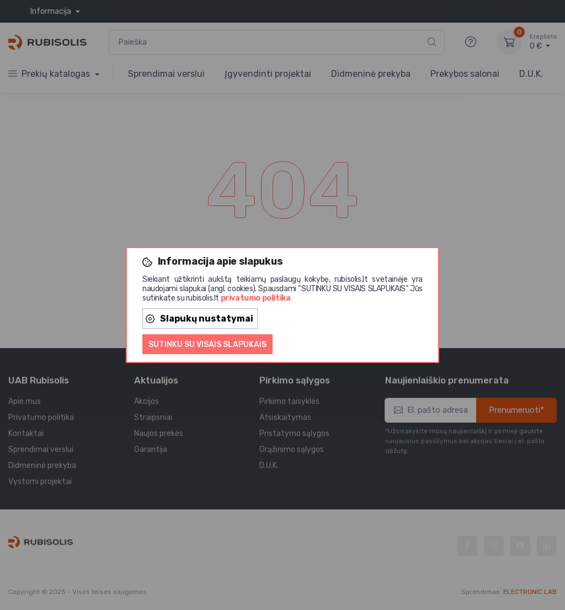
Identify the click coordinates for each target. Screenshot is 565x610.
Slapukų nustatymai (199, 318)
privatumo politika (256, 298)
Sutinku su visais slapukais (207, 344)
